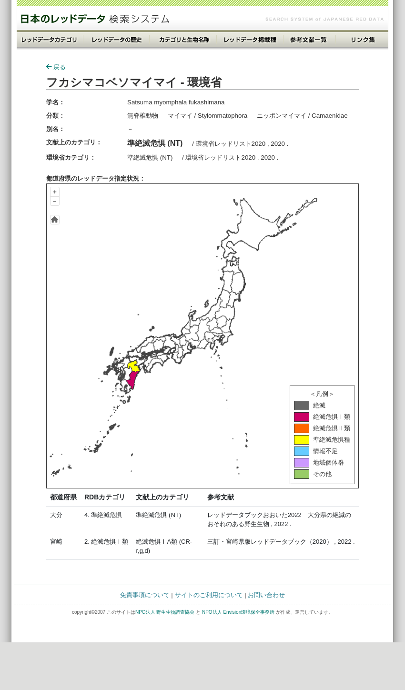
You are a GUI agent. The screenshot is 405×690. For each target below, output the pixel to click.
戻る (56, 67)
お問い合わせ (266, 595)
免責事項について (145, 595)
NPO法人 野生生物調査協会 (164, 612)
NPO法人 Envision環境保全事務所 (238, 612)
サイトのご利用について (209, 595)
